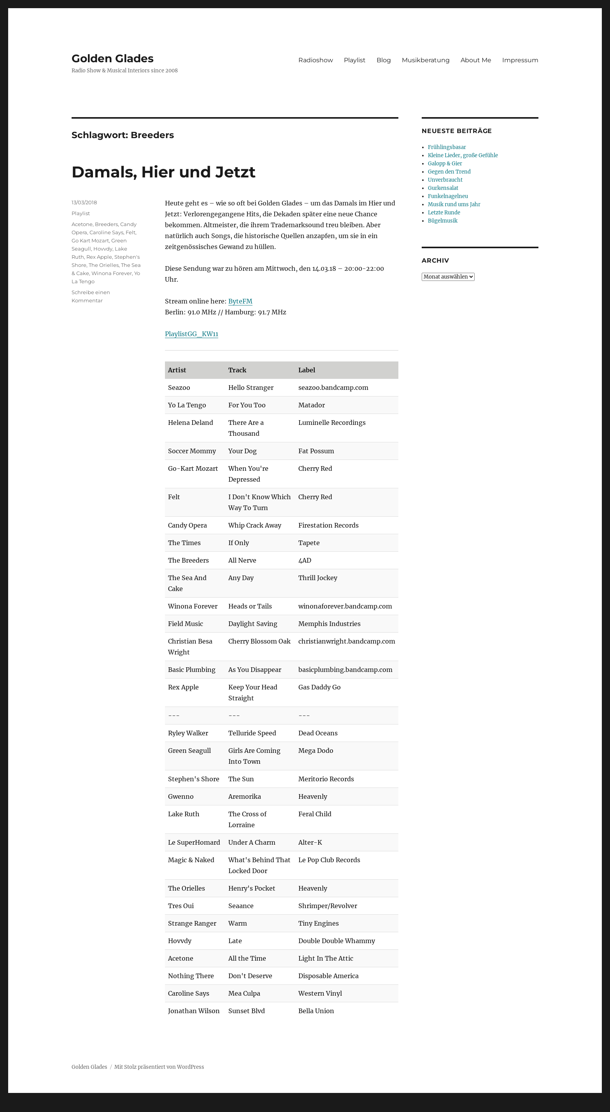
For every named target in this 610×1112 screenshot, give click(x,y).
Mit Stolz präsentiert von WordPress (159, 1067)
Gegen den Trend (449, 171)
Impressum (520, 60)
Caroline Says (106, 232)
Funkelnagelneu (448, 196)
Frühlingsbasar (447, 147)
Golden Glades (113, 58)
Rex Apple (99, 257)
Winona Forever (111, 273)
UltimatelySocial (368, 1106)
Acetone (82, 224)
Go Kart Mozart (90, 240)
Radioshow (315, 60)
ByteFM (240, 301)
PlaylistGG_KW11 (191, 334)
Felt (130, 232)
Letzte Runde (444, 212)
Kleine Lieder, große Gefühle (463, 155)
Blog (384, 60)
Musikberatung (426, 60)
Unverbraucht (445, 180)
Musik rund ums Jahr (454, 204)
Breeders (106, 224)
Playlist (355, 60)
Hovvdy (102, 249)
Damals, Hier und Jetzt (164, 171)
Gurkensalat (443, 188)
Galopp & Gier (445, 163)
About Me (476, 60)
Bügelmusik (442, 220)
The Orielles (104, 265)
